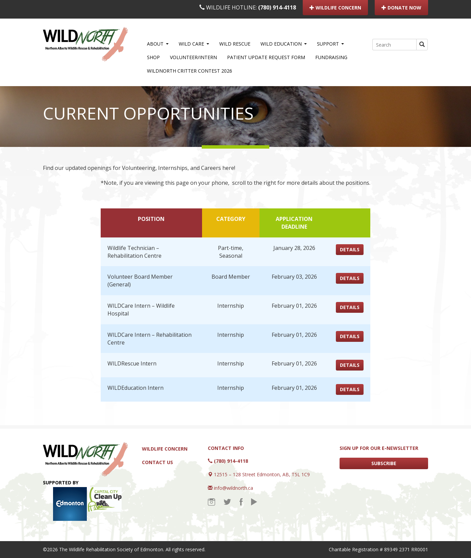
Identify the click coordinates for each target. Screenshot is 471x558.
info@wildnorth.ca (233, 488)
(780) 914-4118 (277, 7)
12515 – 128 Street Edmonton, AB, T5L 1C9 (262, 474)
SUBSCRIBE (383, 463)
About (158, 44)
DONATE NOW (401, 7)
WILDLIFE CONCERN (335, 7)
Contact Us (157, 462)
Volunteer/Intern (193, 57)
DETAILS (350, 249)
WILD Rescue (234, 44)
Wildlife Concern (165, 449)
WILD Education (284, 44)
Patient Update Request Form (266, 57)
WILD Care (194, 44)
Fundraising (331, 57)
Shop (153, 57)
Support (330, 44)
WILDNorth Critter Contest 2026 (189, 71)
